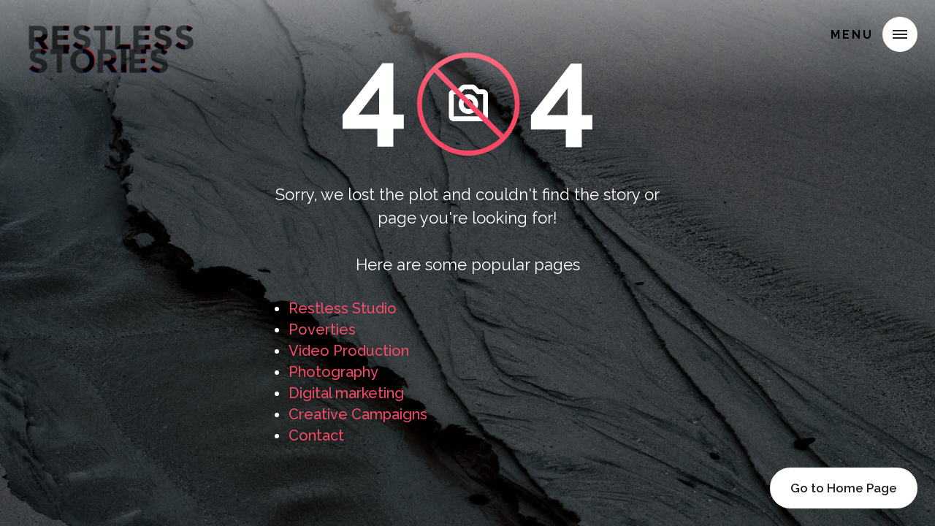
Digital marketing (346, 393)
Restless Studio (343, 308)
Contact (316, 435)
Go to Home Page (843, 488)
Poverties (322, 329)
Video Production (349, 350)
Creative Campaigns (358, 414)
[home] (111, 32)
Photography (333, 372)
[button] (899, 34)
